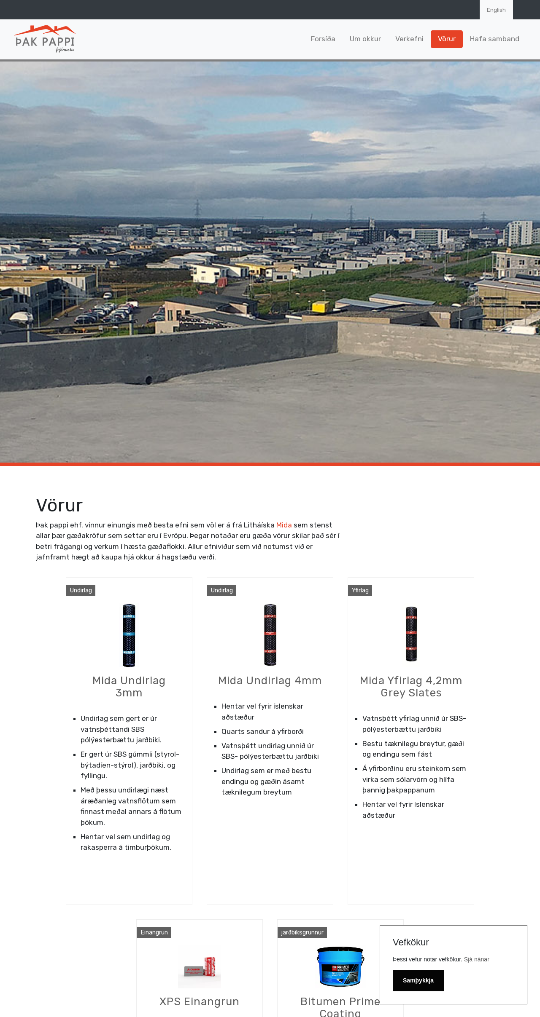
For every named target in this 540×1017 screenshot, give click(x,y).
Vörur (447, 39)
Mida (284, 525)
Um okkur (365, 39)
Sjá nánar (476, 959)
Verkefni (409, 39)
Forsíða (323, 39)
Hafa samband (494, 39)
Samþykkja (418, 980)
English (496, 9)
